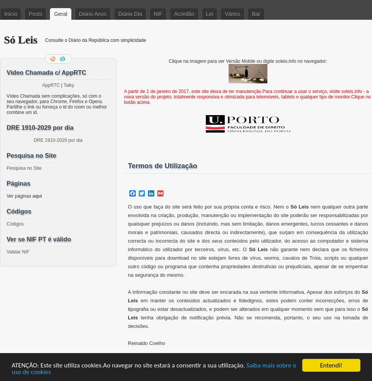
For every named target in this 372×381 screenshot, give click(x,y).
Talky (69, 85)
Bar (256, 14)
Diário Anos (93, 14)
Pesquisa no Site (24, 168)
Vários (232, 14)
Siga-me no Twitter (63, 59)
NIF (158, 14)
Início (10, 14)
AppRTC (51, 85)
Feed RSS (53, 59)
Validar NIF (18, 252)
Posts (35, 14)
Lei (210, 14)
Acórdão (184, 14)
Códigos (15, 224)
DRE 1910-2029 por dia (58, 140)
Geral (60, 14)
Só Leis (20, 40)
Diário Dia (130, 14)
